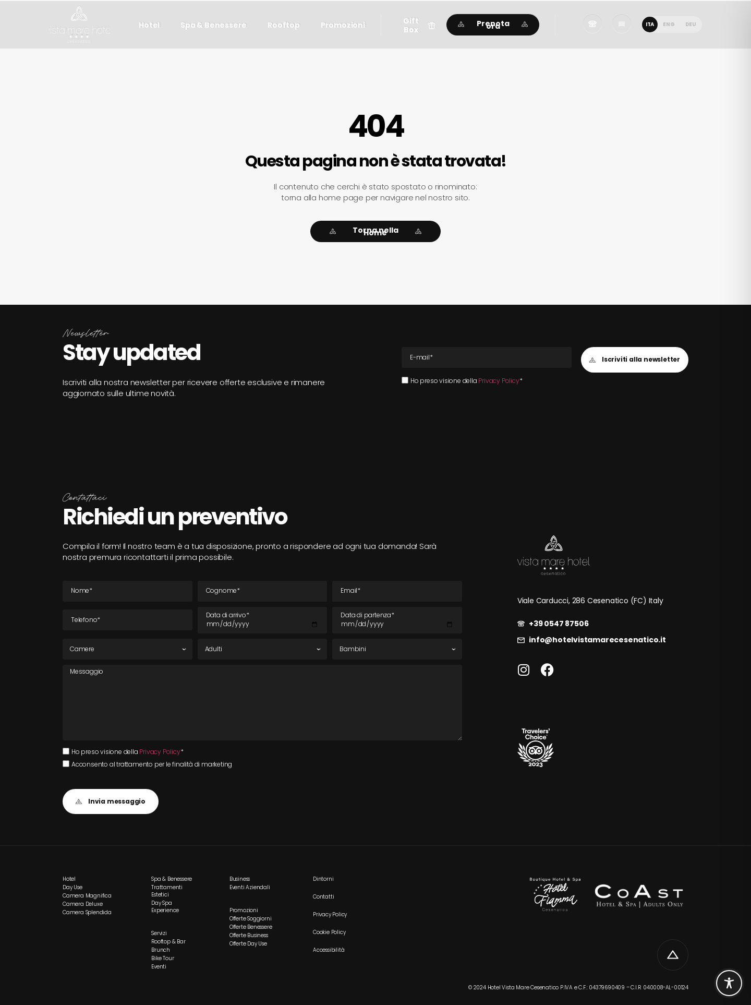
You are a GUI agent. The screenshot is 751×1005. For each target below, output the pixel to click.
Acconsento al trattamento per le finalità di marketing (151, 764)
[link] (79, 24)
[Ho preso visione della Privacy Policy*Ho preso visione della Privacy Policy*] (405, 380)
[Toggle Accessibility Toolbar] (729, 983)
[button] (416, 25)
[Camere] (127, 649)
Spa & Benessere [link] (213, 25)
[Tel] (127, 619)
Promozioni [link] (343, 25)
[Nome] (127, 591)
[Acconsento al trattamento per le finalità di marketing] (66, 763)
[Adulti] (263, 649)
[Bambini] (397, 649)
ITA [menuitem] (650, 24)
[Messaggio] (262, 702)
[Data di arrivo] (263, 620)
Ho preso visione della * (466, 380)
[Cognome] (263, 591)
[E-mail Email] (487, 357)
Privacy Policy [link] (498, 380)
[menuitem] (650, 24)
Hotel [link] (149, 25)
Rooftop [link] (284, 25)
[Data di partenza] (397, 620)
